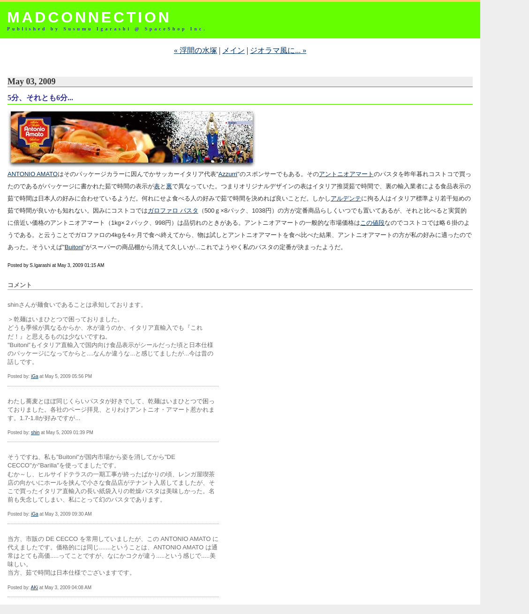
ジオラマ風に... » (278, 50)
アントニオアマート (346, 174)
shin (35, 432)
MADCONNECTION (89, 17)
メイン (233, 50)
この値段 (372, 222)
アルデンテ (346, 198)
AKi (34, 587)
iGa (34, 376)
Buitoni (74, 247)
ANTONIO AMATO (33, 174)
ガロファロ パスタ (173, 210)
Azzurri (228, 174)
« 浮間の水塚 (195, 50)
